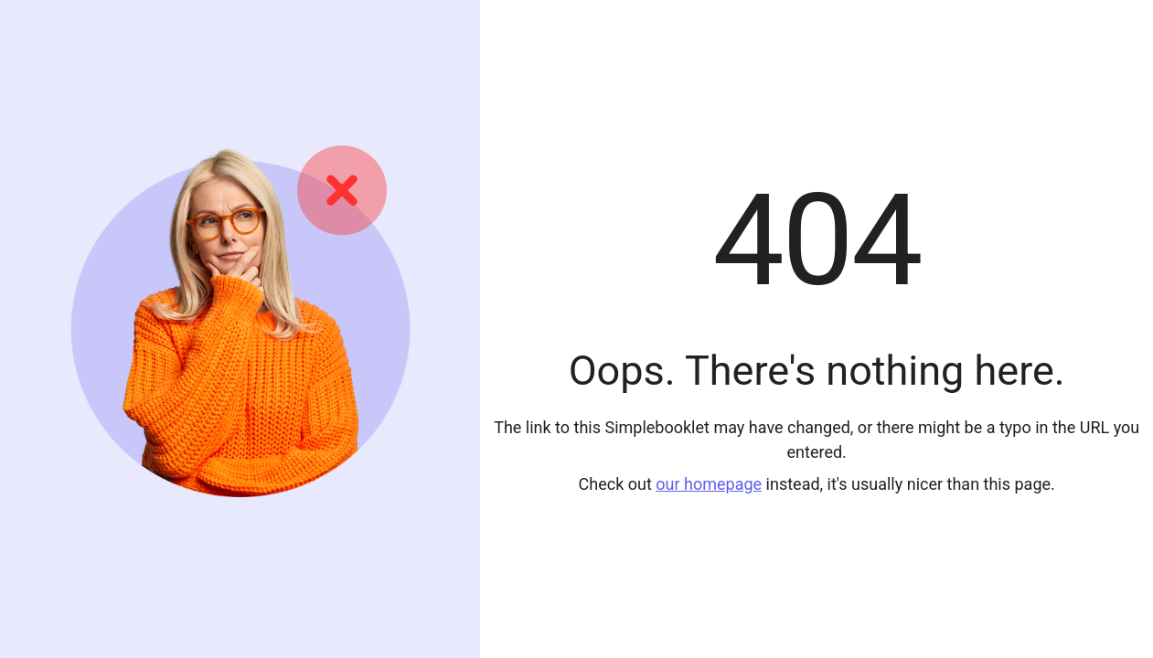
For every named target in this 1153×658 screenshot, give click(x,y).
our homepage (709, 484)
